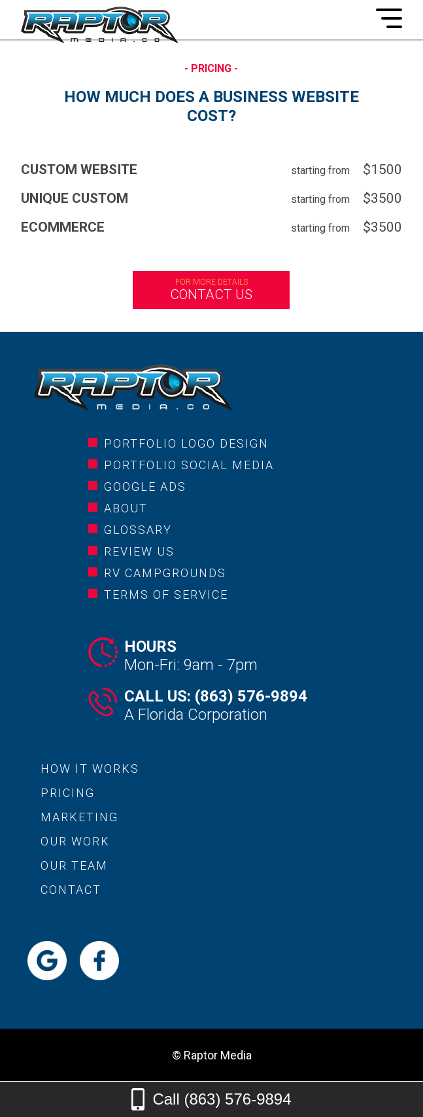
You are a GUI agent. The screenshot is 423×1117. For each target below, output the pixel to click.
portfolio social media (189, 465)
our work (75, 841)
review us (139, 551)
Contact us (211, 289)
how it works (90, 768)
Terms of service (166, 594)
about (126, 508)
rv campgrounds (165, 573)
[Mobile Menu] (389, 18)
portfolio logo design (186, 443)
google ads (145, 486)
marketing (79, 817)
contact (71, 889)
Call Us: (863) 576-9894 (215, 696)
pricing (68, 793)
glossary (138, 530)
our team (74, 865)
